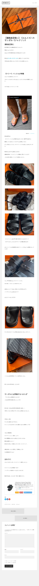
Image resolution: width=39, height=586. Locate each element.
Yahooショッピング (20, 494)
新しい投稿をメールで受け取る (11, 558)
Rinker (20, 488)
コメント (6, 528)
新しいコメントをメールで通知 (11, 556)
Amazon (18, 492)
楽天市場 (24, 492)
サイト (6, 550)
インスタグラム (31, 133)
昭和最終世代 (6, 3)
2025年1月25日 (7, 506)
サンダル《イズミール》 (13, 58)
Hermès (18, 506)
